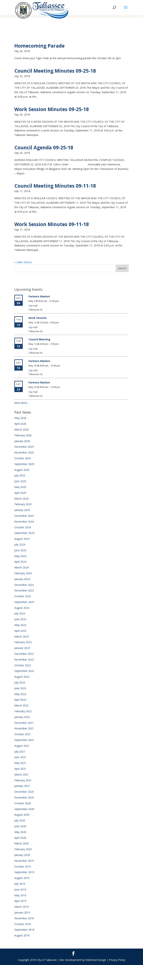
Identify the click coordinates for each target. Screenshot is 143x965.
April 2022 (20, 699)
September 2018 (24, 929)
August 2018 (21, 935)
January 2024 (22, 579)
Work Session (37, 318)
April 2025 (20, 493)
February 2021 (23, 780)
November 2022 (24, 659)
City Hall (32, 305)
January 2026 (22, 441)
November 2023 (24, 590)
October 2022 (22, 665)
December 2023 (24, 585)
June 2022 (20, 688)
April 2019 (20, 901)
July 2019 (19, 883)
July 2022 (19, 682)
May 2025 (20, 487)
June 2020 (20, 826)
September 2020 (24, 809)
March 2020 (21, 843)
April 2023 (20, 631)
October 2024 (22, 527)
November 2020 (24, 797)
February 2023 (23, 642)
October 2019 (22, 866)
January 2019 (22, 912)
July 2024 (19, 544)
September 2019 (24, 872)
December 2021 (24, 723)
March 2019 (21, 906)
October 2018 (22, 924)
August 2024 (21, 538)
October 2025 (22, 458)
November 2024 (24, 521)
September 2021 (24, 740)
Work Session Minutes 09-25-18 (51, 109)
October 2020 (22, 803)
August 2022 (21, 676)
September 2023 (24, 602)
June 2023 (20, 619)
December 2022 (24, 653)
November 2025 (24, 452)
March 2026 (21, 429)
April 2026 (20, 423)
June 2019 (20, 889)
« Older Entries (23, 262)
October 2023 (22, 596)
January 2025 (22, 510)
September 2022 (24, 671)
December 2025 (24, 446)
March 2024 (21, 567)
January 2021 (22, 786)
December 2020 (24, 791)
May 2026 (20, 418)
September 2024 (24, 533)
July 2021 (19, 751)
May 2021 (20, 763)
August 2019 (21, 878)
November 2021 (24, 728)
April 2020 (20, 838)
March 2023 (21, 636)
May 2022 (20, 694)
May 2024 (20, 556)
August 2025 (21, 470)
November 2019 (24, 861)
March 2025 (21, 498)
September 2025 (24, 464)
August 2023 (21, 608)
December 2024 (24, 516)
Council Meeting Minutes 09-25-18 (55, 70)
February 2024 (23, 573)
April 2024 (20, 561)
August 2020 (21, 814)
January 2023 (22, 648)
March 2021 (21, 774)
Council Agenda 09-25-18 (43, 147)
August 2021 (21, 746)
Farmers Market (39, 296)
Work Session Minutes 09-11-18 (51, 224)
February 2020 (23, 849)
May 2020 (20, 832)
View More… (21, 403)
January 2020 (22, 855)
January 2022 (22, 717)
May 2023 (20, 625)
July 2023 (19, 613)
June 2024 (20, 550)
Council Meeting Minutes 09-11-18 (55, 185)
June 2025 (20, 481)
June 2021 (20, 757)
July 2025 (19, 475)
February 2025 (23, 504)
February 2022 (23, 711)
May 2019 (20, 895)
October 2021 (22, 734)
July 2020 (19, 820)
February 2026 (23, 435)
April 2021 (20, 768)
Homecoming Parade (39, 45)
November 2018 (24, 918)
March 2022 (21, 705)
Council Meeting (39, 339)
